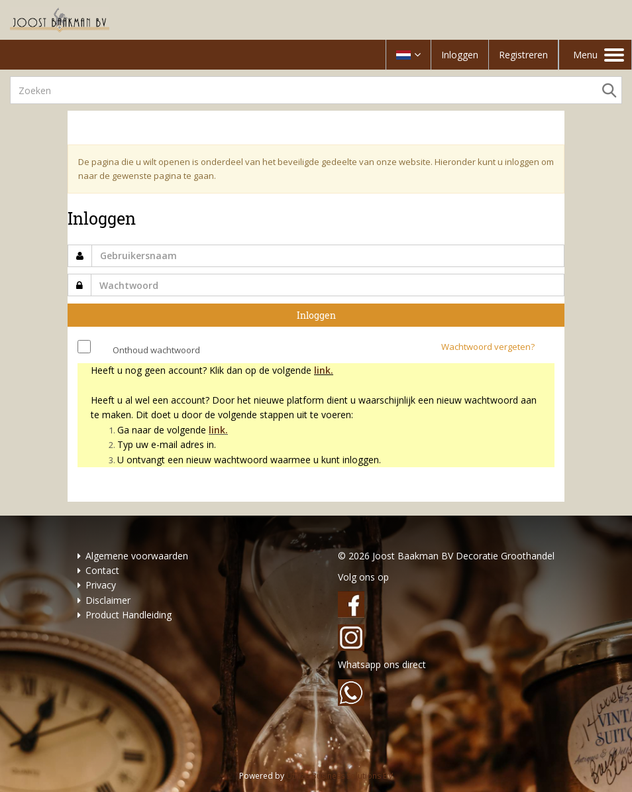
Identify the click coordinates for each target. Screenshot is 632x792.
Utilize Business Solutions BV (339, 775)
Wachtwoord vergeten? (488, 347)
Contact (102, 570)
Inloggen (459, 54)
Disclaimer (108, 600)
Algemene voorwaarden (136, 555)
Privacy (100, 585)
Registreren (523, 54)
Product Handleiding (128, 614)
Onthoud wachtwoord (156, 350)
